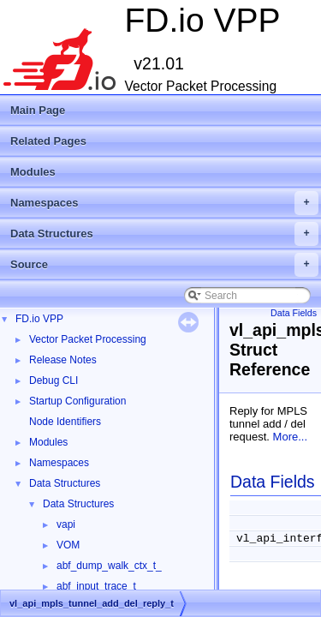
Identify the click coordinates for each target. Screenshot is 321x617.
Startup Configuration (77, 401)
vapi (65, 524)
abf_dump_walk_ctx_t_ (109, 566)
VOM (68, 545)
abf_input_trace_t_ (98, 586)
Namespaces (164, 203)
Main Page (37, 110)
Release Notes (63, 360)
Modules (33, 171)
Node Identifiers (65, 422)
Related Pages (48, 141)
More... (290, 436)
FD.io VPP (39, 319)
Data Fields (293, 313)
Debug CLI (53, 380)
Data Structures (164, 234)
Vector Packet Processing (87, 339)
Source (164, 265)
